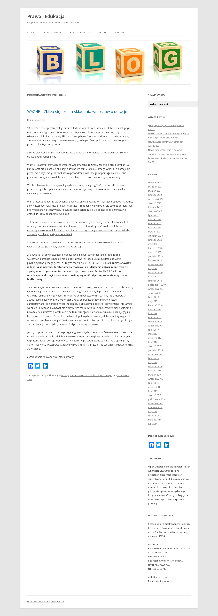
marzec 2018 (154, 309)
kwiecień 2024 (155, 186)
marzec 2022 (154, 219)
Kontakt (119, 32)
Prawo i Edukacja (46, 16)
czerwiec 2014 (155, 407)
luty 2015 (152, 391)
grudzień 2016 (155, 350)
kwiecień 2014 (155, 415)
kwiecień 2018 (155, 305)
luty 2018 (152, 313)
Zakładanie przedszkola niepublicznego (91, 375)
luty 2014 (152, 423)
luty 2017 (152, 342)
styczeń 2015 (154, 395)
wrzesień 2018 (155, 288)
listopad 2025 (155, 182)
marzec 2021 (154, 227)
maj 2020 (152, 243)
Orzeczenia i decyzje (79, 32)
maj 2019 (152, 268)
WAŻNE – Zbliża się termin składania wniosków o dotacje (77, 111)
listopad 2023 (155, 194)
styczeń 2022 (154, 223)
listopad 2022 (155, 207)
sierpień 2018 (155, 292)
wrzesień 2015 (155, 378)
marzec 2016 (154, 370)
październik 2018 (157, 284)
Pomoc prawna (52, 32)
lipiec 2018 (153, 297)
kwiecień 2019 (155, 272)
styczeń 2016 (154, 374)
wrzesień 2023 (155, 198)
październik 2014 (157, 399)
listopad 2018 (155, 280)
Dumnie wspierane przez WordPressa (45, 601)
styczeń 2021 (154, 231)
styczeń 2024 (154, 190)
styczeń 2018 (154, 317)
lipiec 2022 (153, 215)
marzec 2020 (154, 252)
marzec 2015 (154, 386)
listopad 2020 (155, 239)
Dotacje (65, 375)
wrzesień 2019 (155, 264)
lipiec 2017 (153, 329)
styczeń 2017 (154, 346)
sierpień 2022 (155, 211)
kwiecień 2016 (155, 366)
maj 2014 (152, 411)
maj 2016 (152, 362)
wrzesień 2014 (155, 403)
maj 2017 (152, 333)
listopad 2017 (155, 321)
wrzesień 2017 (155, 325)
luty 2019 (152, 276)
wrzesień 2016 (155, 354)
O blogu (102, 32)
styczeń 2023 (154, 203)
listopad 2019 (155, 260)
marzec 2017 (154, 337)
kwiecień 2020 (155, 247)
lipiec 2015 (153, 382)
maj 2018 (152, 301)
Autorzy (32, 32)
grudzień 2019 (155, 256)
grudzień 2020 (155, 235)
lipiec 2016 (153, 358)
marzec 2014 (154, 419)
